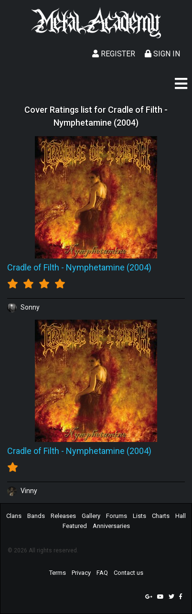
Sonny (23, 307)
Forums (116, 515)
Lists (139, 515)
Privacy (81, 572)
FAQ (102, 572)
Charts (161, 515)
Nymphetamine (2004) (108, 267)
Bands (36, 515)
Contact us (128, 572)
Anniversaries (111, 525)
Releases (63, 515)
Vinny (22, 491)
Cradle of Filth (33, 267)
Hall (180, 515)
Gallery (91, 515)
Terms (57, 572)
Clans (13, 515)
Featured (75, 525)
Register (113, 53)
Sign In (162, 53)
